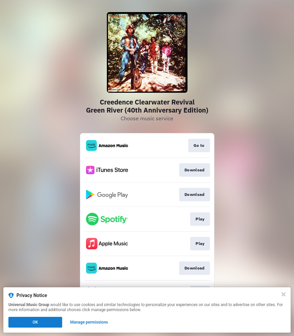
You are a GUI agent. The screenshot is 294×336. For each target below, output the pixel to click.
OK (35, 322)
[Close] (283, 294)
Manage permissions (89, 322)
